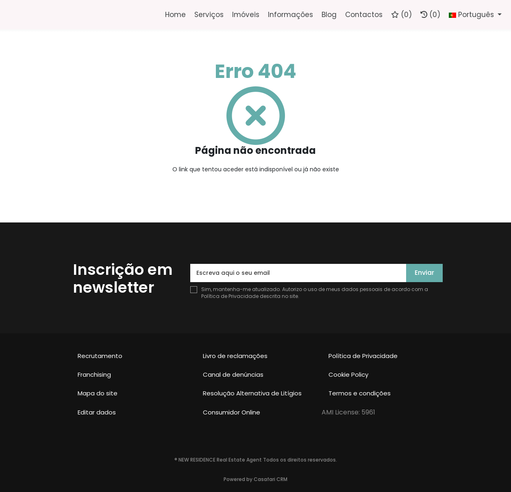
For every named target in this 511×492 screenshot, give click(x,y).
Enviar (424, 272)
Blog (329, 14)
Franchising (94, 374)
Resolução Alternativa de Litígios (252, 393)
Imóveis (245, 14)
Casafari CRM (270, 479)
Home (175, 14)
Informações (290, 14)
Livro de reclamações (235, 356)
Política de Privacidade (230, 296)
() (401, 14)
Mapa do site (97, 393)
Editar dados (97, 412)
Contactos (364, 14)
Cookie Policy (348, 374)
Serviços (209, 14)
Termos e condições (359, 393)
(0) (430, 14)
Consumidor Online (231, 412)
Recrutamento (100, 356)
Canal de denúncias (233, 374)
